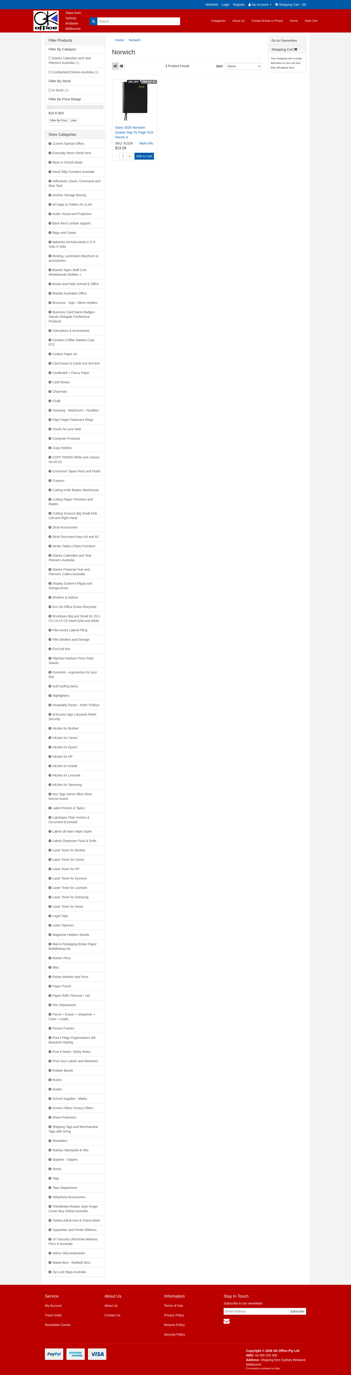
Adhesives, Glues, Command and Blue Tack (74, 183)
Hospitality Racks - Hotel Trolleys (75, 705)
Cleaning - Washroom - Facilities (75, 410)
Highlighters (60, 695)
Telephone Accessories (68, 1197)
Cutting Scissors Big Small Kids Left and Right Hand (73, 516)
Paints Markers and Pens (70, 977)
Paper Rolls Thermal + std (71, 995)
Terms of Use (173, 1305)
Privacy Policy (174, 1315)
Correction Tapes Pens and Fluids (76, 471)
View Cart (311, 20)
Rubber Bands (62, 1070)
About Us (238, 20)
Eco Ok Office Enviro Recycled (74, 607)
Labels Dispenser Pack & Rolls (74, 841)
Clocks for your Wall (66, 429)
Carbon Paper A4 (64, 354)
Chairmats (59, 391)
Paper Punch (61, 986)
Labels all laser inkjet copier (72, 831)
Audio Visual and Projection (72, 214)
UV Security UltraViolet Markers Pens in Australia (73, 1241)
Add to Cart (144, 156)
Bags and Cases (64, 232)
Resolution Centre (58, 1325)
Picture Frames (63, 1028)
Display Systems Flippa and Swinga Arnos (70, 586)
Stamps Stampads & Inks (70, 1150)
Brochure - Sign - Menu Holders (75, 303)
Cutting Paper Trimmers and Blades (71, 502)
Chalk (56, 401)
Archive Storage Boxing (69, 195)
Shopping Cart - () (290, 4)
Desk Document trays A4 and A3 (75, 537)
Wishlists (212, 4)
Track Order (53, 1315)
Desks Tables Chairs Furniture (73, 546)
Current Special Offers (68, 143)
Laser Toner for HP (65, 869)
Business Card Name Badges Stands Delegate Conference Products (72, 316)
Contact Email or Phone (267, 20)
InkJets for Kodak (64, 766)
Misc (55, 967)
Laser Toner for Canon (68, 859)
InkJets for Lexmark (66, 775)
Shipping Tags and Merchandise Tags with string (73, 1129)
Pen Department (64, 1005)
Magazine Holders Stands (70, 935)
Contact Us (112, 1315)
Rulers (57, 1080)
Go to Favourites (284, 40)
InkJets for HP (62, 756)
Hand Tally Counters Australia (73, 172)
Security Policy (174, 1334)
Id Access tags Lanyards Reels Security (72, 717)
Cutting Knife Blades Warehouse (75, 490)
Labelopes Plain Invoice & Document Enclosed (69, 820)
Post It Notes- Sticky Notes (71, 1052)
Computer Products (66, 438)
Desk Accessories (65, 527)
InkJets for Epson (64, 747)
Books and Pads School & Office (75, 284)
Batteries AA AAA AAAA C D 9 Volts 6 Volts (72, 244)
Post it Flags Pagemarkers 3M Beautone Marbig (72, 1040)
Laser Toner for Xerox (67, 906)
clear (74, 120)
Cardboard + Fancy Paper (70, 373)
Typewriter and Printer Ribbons (74, 1230)
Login (225, 4)
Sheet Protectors (64, 1117)
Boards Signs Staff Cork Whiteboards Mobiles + (68, 272)
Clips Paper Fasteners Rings (72, 420)
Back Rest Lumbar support (71, 223)
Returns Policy (174, 1325)
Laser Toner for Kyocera (69, 878)
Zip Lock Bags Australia (69, 1272)
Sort (219, 66)
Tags (55, 1178)
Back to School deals (67, 162)
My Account (53, 1305)
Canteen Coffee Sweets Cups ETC (72, 342)
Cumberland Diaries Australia (75, 72)
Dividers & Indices (65, 597)
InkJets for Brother (65, 728)
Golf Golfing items (65, 686)
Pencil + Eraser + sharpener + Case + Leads (72, 1017)
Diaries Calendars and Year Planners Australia (70, 60)
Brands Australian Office (69, 293)
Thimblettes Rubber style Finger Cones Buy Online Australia (73, 1209)
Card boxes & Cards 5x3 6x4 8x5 (75, 363)
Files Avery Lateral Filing (69, 630)
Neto (277, 1368)
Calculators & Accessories (71, 330)
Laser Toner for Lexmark (69, 888)
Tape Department (64, 1188)
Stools (56, 1169)
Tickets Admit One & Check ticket (76, 1220)
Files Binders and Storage (70, 639)
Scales (57, 1089)
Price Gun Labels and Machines (75, 1061)
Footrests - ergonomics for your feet (73, 674)
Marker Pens (61, 958)
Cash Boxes (61, 382)
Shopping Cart (284, 49)
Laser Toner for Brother (68, 850)
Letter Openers (63, 925)
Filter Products (60, 40)
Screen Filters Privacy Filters (72, 1108)
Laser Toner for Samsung (70, 897)
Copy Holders (62, 448)
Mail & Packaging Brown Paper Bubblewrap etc (73, 946)
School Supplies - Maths (69, 1098)
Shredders (59, 1141)
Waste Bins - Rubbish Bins (71, 1262)
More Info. (147, 143)
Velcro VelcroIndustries (68, 1253)
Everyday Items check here (71, 153)
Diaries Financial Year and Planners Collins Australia (69, 572)
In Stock (60, 90)
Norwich (135, 40)
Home (294, 20)
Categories (218, 20)
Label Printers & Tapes (68, 808)
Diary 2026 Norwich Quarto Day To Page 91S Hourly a (134, 132)
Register (239, 4)
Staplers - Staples (65, 1159)
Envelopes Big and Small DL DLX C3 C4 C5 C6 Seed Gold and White (74, 618)
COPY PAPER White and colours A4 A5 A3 (74, 459)
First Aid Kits (61, 649)
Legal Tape (60, 916)
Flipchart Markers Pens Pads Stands (71, 660)
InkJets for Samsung (67, 785)
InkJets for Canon (65, 738)
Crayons (58, 480)
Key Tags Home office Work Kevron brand (70, 796)
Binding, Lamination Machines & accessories (73, 258)
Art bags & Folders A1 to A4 (72, 204)
